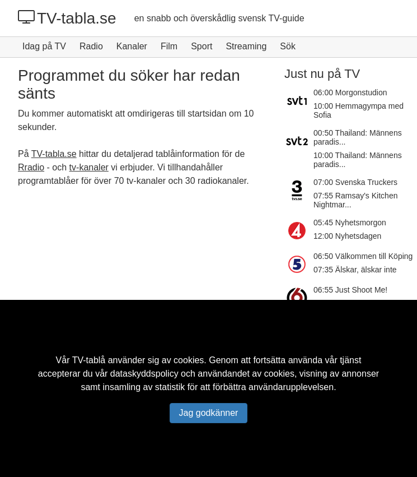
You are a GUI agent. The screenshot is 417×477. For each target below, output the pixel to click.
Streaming (246, 46)
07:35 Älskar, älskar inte (355, 269)
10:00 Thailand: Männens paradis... (357, 160)
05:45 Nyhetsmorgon (349, 222)
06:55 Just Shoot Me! (350, 289)
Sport (201, 46)
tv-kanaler (89, 167)
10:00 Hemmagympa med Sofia (358, 110)
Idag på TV (44, 46)
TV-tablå (89, 360)
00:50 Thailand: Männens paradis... (357, 137)
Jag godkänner (208, 413)
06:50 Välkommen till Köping (363, 256)
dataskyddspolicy (144, 373)
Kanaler (131, 46)
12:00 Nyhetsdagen (347, 235)
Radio (91, 46)
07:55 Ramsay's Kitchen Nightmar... (355, 200)
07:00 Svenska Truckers (355, 182)
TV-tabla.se (67, 18)
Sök (288, 46)
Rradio (31, 167)
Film (169, 46)
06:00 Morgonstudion (350, 92)
